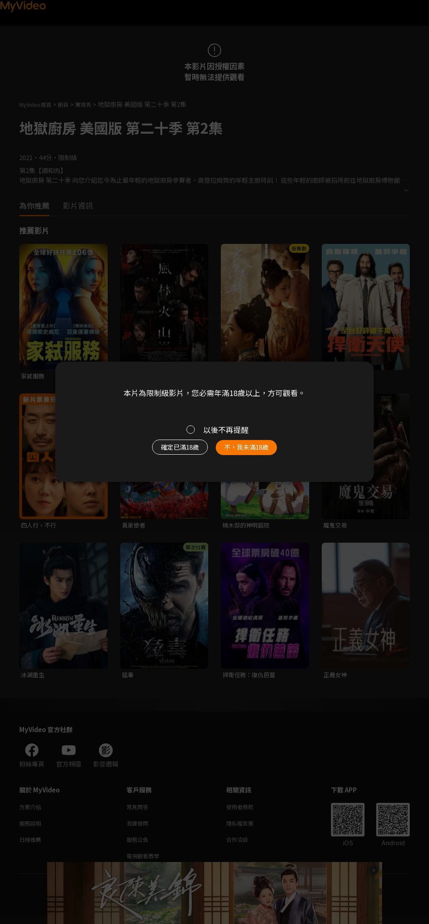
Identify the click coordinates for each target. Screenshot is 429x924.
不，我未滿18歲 (255, 451)
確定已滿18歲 (170, 451)
